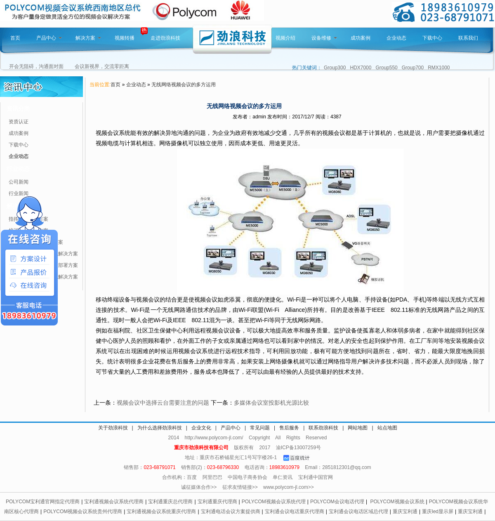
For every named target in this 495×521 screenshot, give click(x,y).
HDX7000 (360, 68)
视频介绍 (285, 38)
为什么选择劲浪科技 (159, 428)
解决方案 (88, 38)
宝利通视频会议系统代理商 (114, 501)
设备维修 (324, 38)
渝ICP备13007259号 (298, 447)
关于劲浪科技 (113, 428)
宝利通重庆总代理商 (170, 501)
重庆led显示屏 (437, 511)
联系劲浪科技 (323, 428)
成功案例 (360, 38)
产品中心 (49, 38)
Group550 (386, 68)
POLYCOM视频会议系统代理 (274, 501)
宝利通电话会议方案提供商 (230, 511)
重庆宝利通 (405, 511)
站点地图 (387, 428)
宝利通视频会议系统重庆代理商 (161, 511)
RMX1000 (439, 68)
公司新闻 (18, 182)
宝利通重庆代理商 (217, 501)
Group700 (413, 68)
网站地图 (358, 428)
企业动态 (396, 38)
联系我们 (468, 38)
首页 (15, 38)
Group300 (335, 68)
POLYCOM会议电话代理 (337, 501)
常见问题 (260, 428)
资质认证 (18, 122)
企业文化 (201, 428)
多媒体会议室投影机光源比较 (271, 402)
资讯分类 (18, 108)
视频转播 (124, 38)
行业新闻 (18, 193)
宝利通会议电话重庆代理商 (294, 511)
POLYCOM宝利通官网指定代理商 (43, 501)
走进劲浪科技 (165, 38)
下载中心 (432, 38)
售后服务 (289, 428)
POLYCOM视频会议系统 (397, 501)
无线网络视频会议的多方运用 (183, 84)
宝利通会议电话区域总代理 (358, 511)
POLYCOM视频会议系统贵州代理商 (82, 511)
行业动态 (18, 168)
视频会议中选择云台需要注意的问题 (163, 402)
